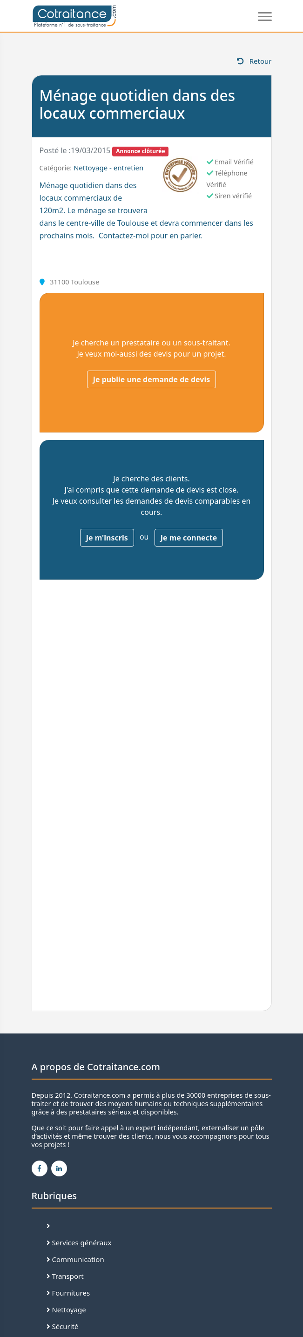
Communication (75, 1259)
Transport (65, 1276)
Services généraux (79, 1242)
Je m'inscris (107, 538)
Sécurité (63, 1326)
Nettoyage (66, 1309)
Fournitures (68, 1292)
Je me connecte (189, 538)
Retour (254, 61)
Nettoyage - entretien (108, 167)
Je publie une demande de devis (151, 379)
